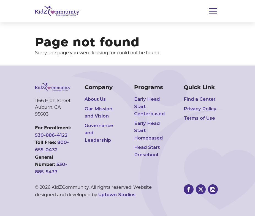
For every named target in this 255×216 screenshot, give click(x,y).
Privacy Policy (200, 108)
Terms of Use (199, 118)
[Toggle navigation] (213, 11)
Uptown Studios (116, 194)
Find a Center (200, 99)
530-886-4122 (51, 135)
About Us (95, 99)
